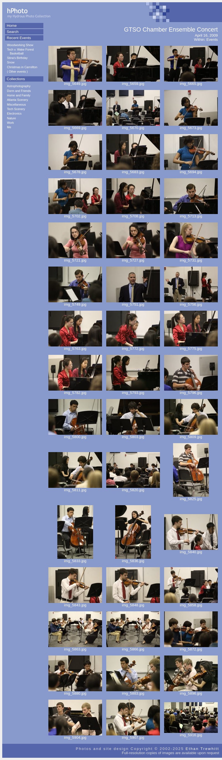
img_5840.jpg (191, 550)
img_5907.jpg (133, 736)
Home (12, 25)
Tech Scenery (16, 109)
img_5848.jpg (133, 603)
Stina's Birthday (17, 58)
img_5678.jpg (75, 170)
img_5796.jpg (191, 391)
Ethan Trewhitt (202, 749)
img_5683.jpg (133, 170)
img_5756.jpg (191, 303)
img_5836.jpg (133, 559)
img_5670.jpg (133, 126)
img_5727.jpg (133, 258)
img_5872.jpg (191, 647)
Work (10, 122)
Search (12, 32)
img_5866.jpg (133, 647)
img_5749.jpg (75, 303)
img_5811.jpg (75, 488)
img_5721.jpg (75, 258)
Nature (11, 118)
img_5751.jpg (133, 303)
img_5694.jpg (191, 170)
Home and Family (18, 95)
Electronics (14, 113)
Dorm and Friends (19, 90)
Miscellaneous (16, 104)
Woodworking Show (20, 45)
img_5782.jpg (75, 391)
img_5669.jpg (75, 126)
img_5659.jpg (133, 82)
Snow (11, 62)
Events (212, 39)
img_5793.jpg (133, 391)
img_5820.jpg (133, 488)
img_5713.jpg (191, 214)
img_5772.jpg (133, 347)
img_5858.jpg (191, 603)
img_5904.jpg (75, 736)
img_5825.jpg (191, 497)
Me (9, 127)
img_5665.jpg (191, 82)
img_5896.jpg (191, 691)
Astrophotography (18, 86)
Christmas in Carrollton (22, 67)
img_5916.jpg (191, 733)
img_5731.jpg (191, 258)
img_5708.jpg (133, 214)
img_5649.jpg (75, 82)
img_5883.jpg (133, 691)
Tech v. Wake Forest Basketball (20, 51)
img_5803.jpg (133, 435)
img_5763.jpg (75, 347)
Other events (17, 71)
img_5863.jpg (75, 647)
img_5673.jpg (191, 126)
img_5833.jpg (75, 559)
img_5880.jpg (75, 691)
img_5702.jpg (75, 214)
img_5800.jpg (75, 435)
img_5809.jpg (191, 435)
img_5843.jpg (75, 603)
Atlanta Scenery (17, 99)
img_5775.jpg (191, 347)
